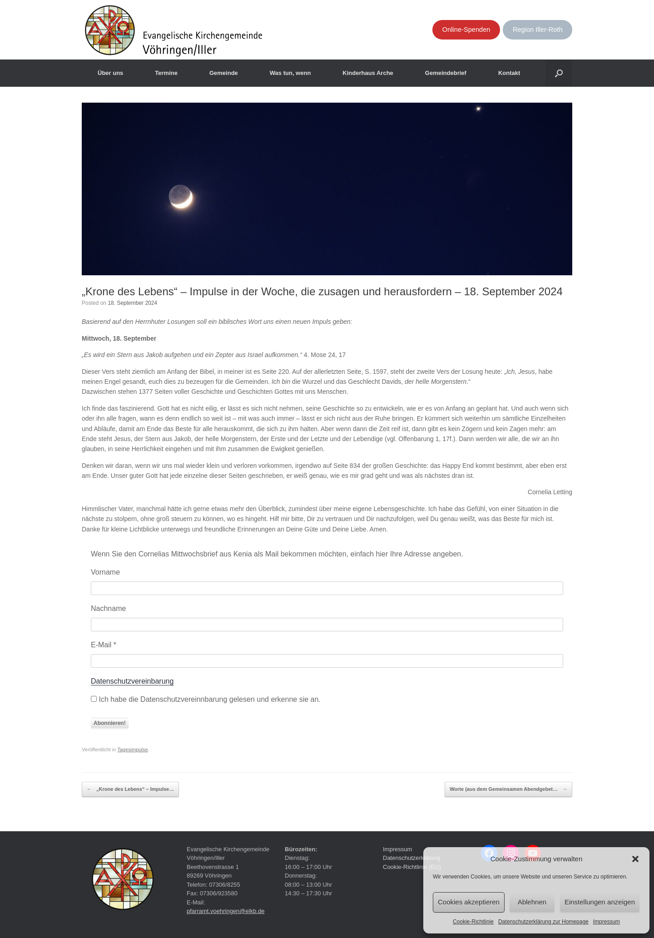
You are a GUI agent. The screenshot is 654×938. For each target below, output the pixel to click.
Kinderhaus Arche (367, 72)
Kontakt (509, 72)
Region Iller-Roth (538, 29)
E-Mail (103, 645)
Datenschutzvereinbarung (132, 681)
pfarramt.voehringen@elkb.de (225, 911)
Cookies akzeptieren (469, 902)
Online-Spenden (466, 29)
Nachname (108, 608)
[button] (635, 859)
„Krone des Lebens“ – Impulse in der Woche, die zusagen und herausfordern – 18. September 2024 (322, 291)
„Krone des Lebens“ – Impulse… (130, 789)
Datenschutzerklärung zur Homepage (543, 921)
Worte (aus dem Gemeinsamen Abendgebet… (508, 789)
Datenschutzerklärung (411, 857)
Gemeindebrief (445, 72)
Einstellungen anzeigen (600, 902)
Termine (166, 72)
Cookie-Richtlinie (473, 921)
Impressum (606, 921)
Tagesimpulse (132, 749)
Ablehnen (532, 902)
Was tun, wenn (290, 72)
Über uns (110, 72)
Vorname (105, 572)
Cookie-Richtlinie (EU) (412, 867)
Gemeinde (223, 72)
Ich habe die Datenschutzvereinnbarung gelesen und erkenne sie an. (206, 699)
